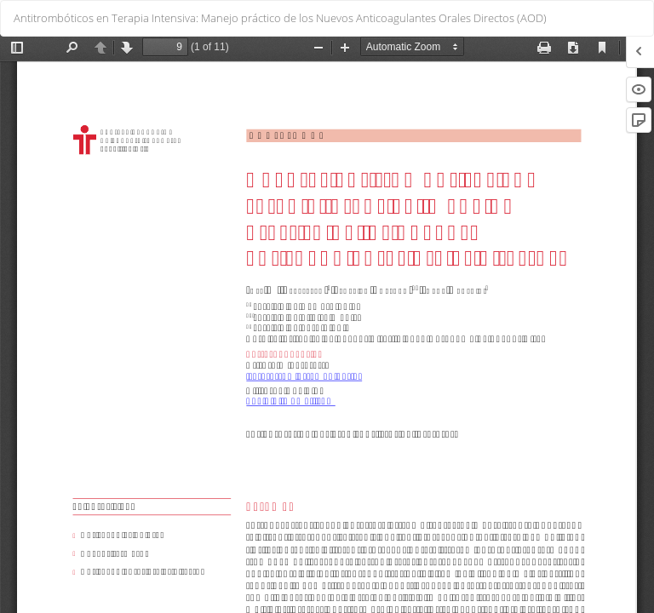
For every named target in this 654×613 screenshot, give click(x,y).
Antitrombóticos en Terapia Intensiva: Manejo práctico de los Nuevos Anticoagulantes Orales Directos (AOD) (280, 18)
